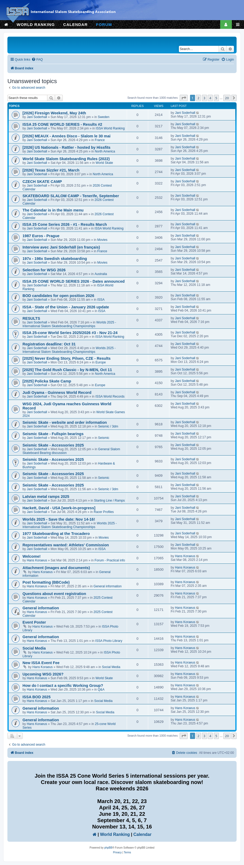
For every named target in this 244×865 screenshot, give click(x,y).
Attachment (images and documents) (56, 568)
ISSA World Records (109, 396)
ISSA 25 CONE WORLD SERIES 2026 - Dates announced (73, 281)
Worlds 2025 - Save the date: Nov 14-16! (58, 519)
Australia (100, 274)
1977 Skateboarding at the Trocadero (56, 533)
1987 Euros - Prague (41, 236)
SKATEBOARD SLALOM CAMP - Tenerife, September (70, 196)
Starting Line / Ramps (109, 500)
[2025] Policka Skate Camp (46, 381)
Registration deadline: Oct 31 (49, 344)
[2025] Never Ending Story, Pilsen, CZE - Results (66, 358)
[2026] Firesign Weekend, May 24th (54, 113)
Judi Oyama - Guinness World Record (56, 392)
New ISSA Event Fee (41, 663)
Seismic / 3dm (108, 426)
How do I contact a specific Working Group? (62, 685)
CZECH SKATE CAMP (42, 181)
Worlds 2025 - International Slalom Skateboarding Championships (69, 324)
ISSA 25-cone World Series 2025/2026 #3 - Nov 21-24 (70, 333)
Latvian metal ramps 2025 (45, 496)
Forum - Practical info (109, 560)
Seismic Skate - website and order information (64, 422)
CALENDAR (75, 24)
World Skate (104, 163)
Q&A (101, 689)
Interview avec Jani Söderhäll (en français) (61, 247)
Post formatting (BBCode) (46, 582)
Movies (102, 240)
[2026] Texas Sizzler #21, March (50, 170)
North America (105, 151)
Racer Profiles (104, 512)
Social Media (34, 648)
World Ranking (115, 834)
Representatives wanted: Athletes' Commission (65, 545)
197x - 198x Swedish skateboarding (54, 258)
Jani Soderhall (37, 117)
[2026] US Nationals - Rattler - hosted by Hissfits (66, 147)
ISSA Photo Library (108, 641)
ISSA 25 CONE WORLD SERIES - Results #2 (62, 124)
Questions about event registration (54, 594)
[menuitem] (37, 59)
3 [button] (204, 98)
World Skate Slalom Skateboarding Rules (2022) (66, 159)
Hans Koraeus (37, 560)
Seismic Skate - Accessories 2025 (53, 445)
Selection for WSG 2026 (44, 270)
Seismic (103, 438)
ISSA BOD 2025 (36, 697)
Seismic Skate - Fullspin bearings (53, 434)
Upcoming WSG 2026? (43, 674)
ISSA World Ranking (110, 128)
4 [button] (210, 98)
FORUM (104, 24)
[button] (184, 98)
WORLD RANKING (36, 24)
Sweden (103, 117)
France (100, 140)
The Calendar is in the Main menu (53, 210)
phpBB (108, 847)
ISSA (101, 299)
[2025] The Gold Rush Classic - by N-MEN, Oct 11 (67, 370)
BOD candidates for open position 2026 (58, 296)
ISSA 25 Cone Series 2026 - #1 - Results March (64, 224)
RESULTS (31, 318)
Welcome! (31, 556)
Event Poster (34, 622)
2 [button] (198, 98)
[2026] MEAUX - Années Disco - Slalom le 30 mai (66, 136)
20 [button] (227, 98)
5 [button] (216, 98)
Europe (101, 362)
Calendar (142, 834)
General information (107, 586)
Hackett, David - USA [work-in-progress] (58, 508)
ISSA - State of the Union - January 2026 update (65, 307)
